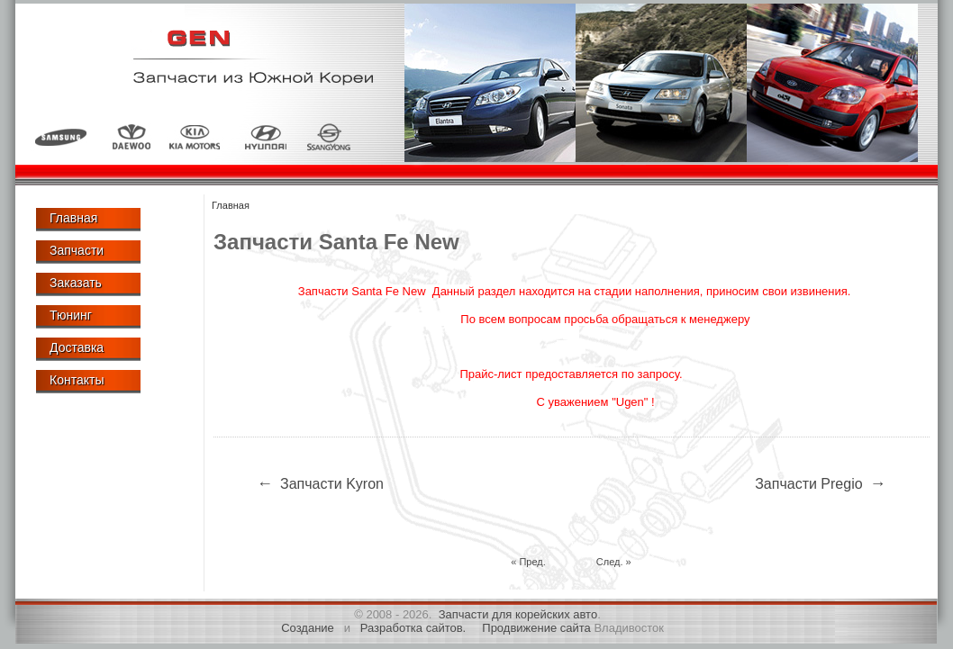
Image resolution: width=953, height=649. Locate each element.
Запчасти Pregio (822, 483)
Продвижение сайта (536, 628)
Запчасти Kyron (318, 483)
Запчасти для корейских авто (518, 614)
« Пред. (528, 561)
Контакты (77, 380)
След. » (613, 561)
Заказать (76, 282)
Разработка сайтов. (413, 628)
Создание (307, 628)
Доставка (77, 347)
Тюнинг (71, 315)
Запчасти (77, 250)
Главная (73, 218)
